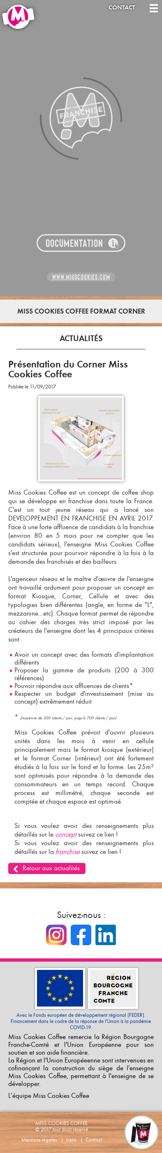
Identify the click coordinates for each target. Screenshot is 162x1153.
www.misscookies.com (81, 277)
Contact (122, 8)
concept (65, 834)
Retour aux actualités (51, 868)
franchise (68, 851)
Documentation (74, 243)
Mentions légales (39, 1140)
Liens (71, 1140)
